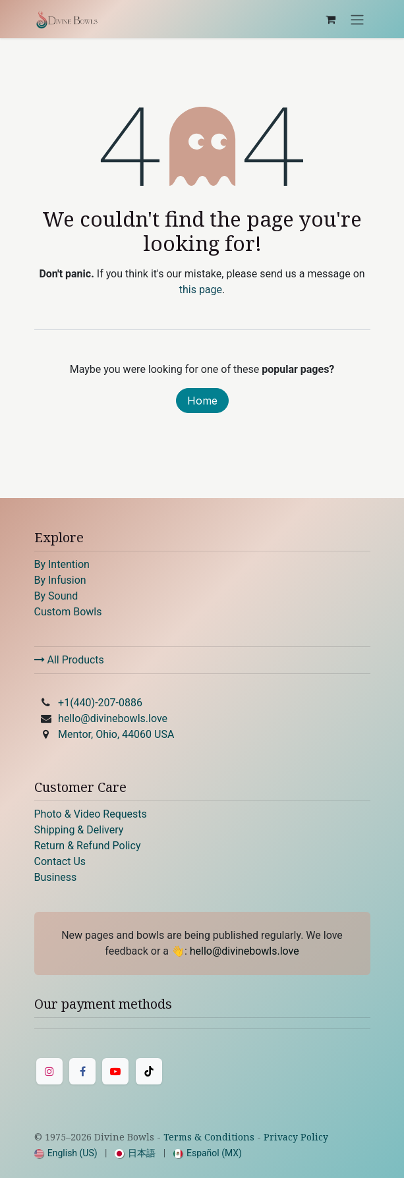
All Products (69, 660)
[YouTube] (115, 1071)
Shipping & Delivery (79, 830)
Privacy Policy (296, 1137)
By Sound (56, 596)
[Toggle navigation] (357, 19)
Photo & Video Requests (90, 814)
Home (202, 400)
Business (55, 877)
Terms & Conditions (208, 1137)
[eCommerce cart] (331, 19)
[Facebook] (82, 1071)
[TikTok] (149, 1071)
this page (200, 289)
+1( (100, 702)
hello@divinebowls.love (112, 718)
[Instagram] (49, 1071)
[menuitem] (66, 1153)
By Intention (62, 564)
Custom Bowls (68, 611)
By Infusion (60, 580)
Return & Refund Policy (87, 845)
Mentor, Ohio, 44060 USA (116, 734)
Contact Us (60, 861)
